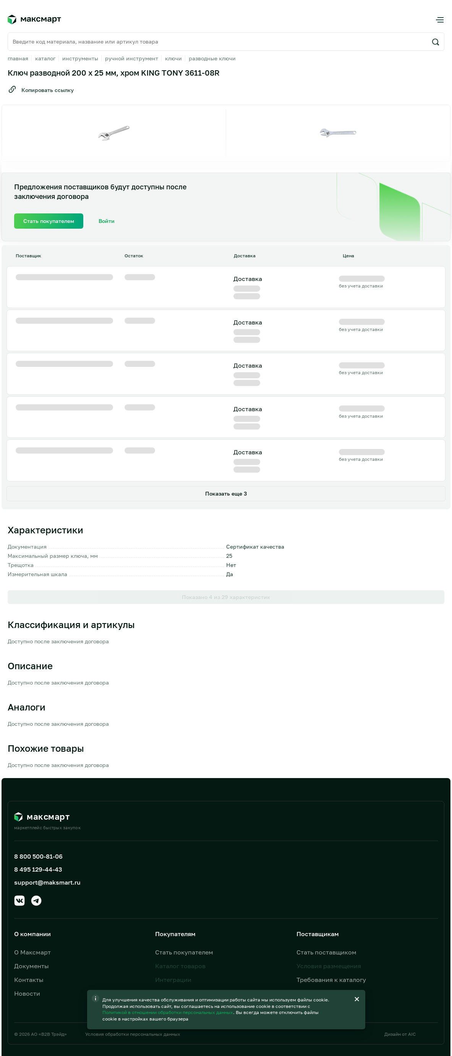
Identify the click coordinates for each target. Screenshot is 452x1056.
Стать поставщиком (326, 897)
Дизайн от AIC (400, 979)
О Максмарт (32, 897)
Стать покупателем (184, 897)
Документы (31, 911)
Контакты (29, 925)
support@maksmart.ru (47, 828)
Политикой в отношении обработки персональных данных (168, 1012)
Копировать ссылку (41, 89)
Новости (27, 939)
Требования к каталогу (331, 925)
